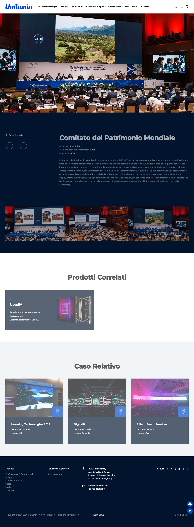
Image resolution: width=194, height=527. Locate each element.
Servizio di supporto (96, 7)
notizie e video (115, 7)
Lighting (9, 490)
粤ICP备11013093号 (47, 515)
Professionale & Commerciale (19, 474)
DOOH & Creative (13, 480)
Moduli (8, 487)
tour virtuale (131, 7)
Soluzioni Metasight (47, 7)
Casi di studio (77, 7)
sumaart (75, 515)
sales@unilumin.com (98, 486)
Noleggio (9, 477)
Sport (8, 484)
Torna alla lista (14, 142)
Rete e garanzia (54, 474)
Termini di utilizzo (180, 515)
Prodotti (64, 7)
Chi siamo (144, 7)
